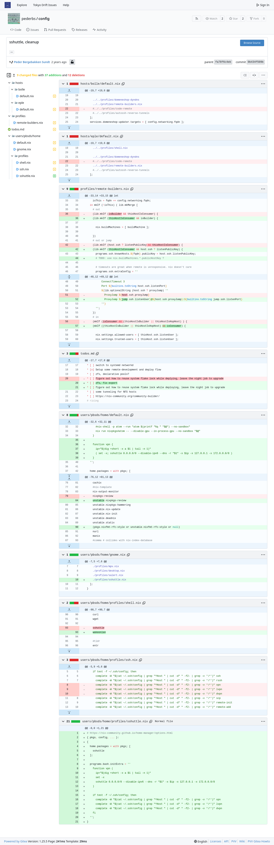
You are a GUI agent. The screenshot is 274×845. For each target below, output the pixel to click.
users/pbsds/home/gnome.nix (103, 554)
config (44, 19)
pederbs (29, 19)
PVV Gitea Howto (259, 841)
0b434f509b (256, 61)
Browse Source (252, 43)
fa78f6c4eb (223, 61)
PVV (233, 841)
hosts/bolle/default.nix (100, 83)
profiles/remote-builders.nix (105, 189)
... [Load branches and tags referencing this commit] (11, 51)
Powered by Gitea (15, 841)
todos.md (87, 353)
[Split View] (254, 75)
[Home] (7, 5)
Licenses (215, 841)
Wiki (242, 841)
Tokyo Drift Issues (45, 5)
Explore (22, 5)
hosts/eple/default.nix (99, 136)
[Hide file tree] (9, 75)
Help (66, 5)
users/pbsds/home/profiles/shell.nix (111, 603)
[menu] (263, 75)
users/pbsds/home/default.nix (105, 415)
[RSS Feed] (196, 19)
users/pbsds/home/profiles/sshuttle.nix (115, 721)
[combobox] (245, 75)
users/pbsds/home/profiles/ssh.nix (109, 660)
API (226, 841)
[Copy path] (123, 84)
